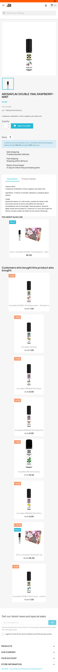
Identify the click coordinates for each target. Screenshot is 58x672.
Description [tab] (12, 179)
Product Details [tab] (29, 179)
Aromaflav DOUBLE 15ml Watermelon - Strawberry (29, 305)
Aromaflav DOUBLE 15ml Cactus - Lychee (29, 596)
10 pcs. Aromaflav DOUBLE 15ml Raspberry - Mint (29, 252)
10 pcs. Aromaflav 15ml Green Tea (29, 555)
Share (10, 137)
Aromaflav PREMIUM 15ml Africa (29, 513)
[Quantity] (4, 126)
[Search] (29, 13)
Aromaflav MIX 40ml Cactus (29, 472)
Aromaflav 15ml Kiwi (29, 347)
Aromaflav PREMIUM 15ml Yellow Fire (29, 430)
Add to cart (22, 125)
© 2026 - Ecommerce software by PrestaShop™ (22, 669)
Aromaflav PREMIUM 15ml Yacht (29, 388)
